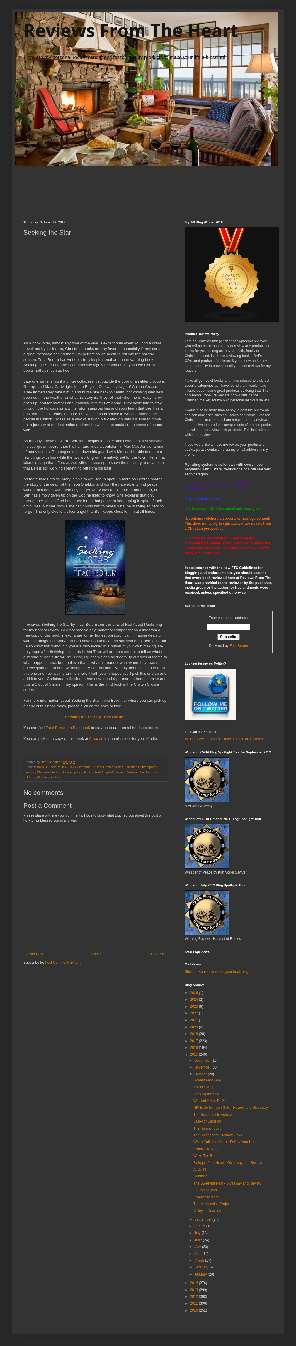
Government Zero (207, 1080)
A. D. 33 (199, 1169)
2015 (194, 1054)
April (198, 1254)
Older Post (157, 954)
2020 (194, 1027)
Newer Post (34, 954)
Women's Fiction (48, 777)
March (199, 1260)
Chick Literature (80, 767)
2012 (194, 1297)
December (203, 1061)
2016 (194, 1048)
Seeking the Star (138, 772)
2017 (194, 1041)
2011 (194, 1303)
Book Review (57, 767)
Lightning (200, 1176)
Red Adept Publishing (110, 772)
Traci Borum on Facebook (68, 728)
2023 (194, 1007)
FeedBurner (238, 646)
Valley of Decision (207, 1121)
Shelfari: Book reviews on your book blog (216, 972)
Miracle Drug (203, 1087)
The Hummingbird (207, 1128)
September (203, 1219)
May (198, 1247)
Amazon (96, 738)
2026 (194, 993)
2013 (194, 1290)
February (201, 1267)
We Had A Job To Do (209, 1101)
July (198, 1233)
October (201, 1074)
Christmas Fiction (49, 772)
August (200, 1226)
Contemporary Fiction (78, 772)
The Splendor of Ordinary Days (217, 1135)
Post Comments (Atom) (63, 962)
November (203, 1067)
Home (96, 954)
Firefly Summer (205, 1190)
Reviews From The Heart (130, 30)
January (201, 1274)
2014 (194, 1283)
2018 (194, 1034)
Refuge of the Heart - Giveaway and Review (227, 1163)
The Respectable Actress (212, 1115)
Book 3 (42, 767)
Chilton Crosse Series (108, 767)
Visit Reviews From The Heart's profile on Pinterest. (225, 739)
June (198, 1240)
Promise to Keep (206, 1149)
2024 (194, 999)
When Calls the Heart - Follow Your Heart (225, 1142)
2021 (194, 1020)
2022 (194, 1013)
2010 (194, 1310)
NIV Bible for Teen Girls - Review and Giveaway (230, 1108)
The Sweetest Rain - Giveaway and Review (227, 1183)
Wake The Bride (205, 1156)
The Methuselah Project (212, 1204)
